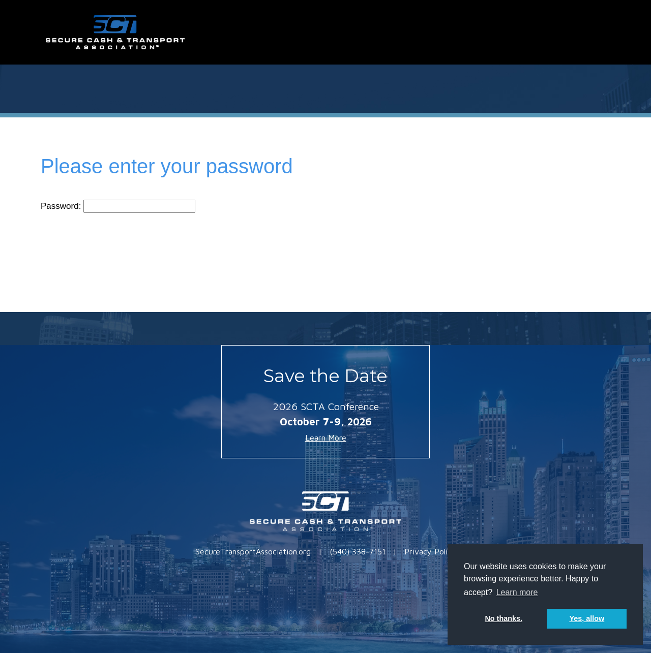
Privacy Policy (430, 551)
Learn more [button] (517, 592)
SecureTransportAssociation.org (253, 551)
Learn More (325, 437)
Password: (118, 206)
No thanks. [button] (503, 618)
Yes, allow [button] (586, 618)
